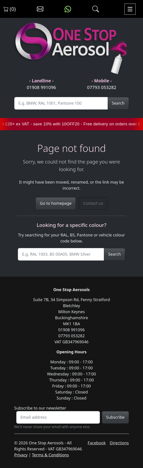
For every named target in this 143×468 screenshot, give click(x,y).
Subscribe (115, 417)
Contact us (93, 203)
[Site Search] (61, 103)
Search (118, 103)
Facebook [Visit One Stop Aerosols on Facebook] (97, 442)
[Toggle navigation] (130, 9)
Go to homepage (56, 203)
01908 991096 (41, 87)
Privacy (21, 455)
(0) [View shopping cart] (9, 8)
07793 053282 (101, 87)
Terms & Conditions (50, 455)
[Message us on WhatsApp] (68, 9)
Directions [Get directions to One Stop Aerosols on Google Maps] (119, 442)
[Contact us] (40, 9)
